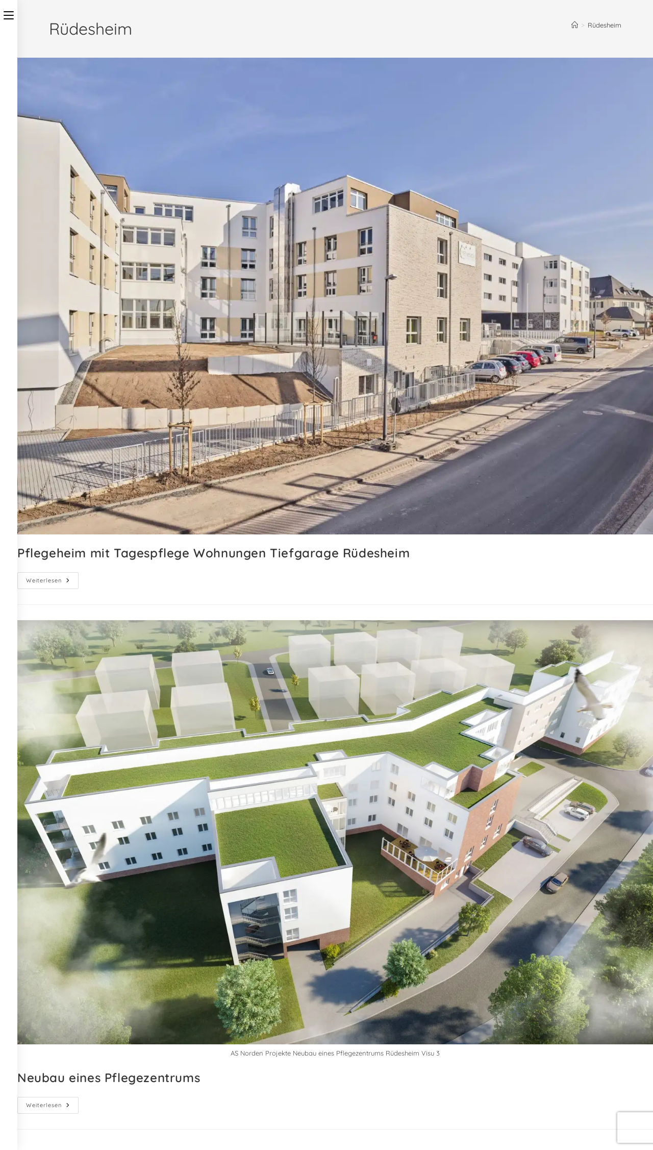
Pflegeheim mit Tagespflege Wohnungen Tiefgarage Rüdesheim (213, 552)
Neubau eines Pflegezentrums (108, 1077)
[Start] (574, 25)
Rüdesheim (604, 25)
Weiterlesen (52, 578)
